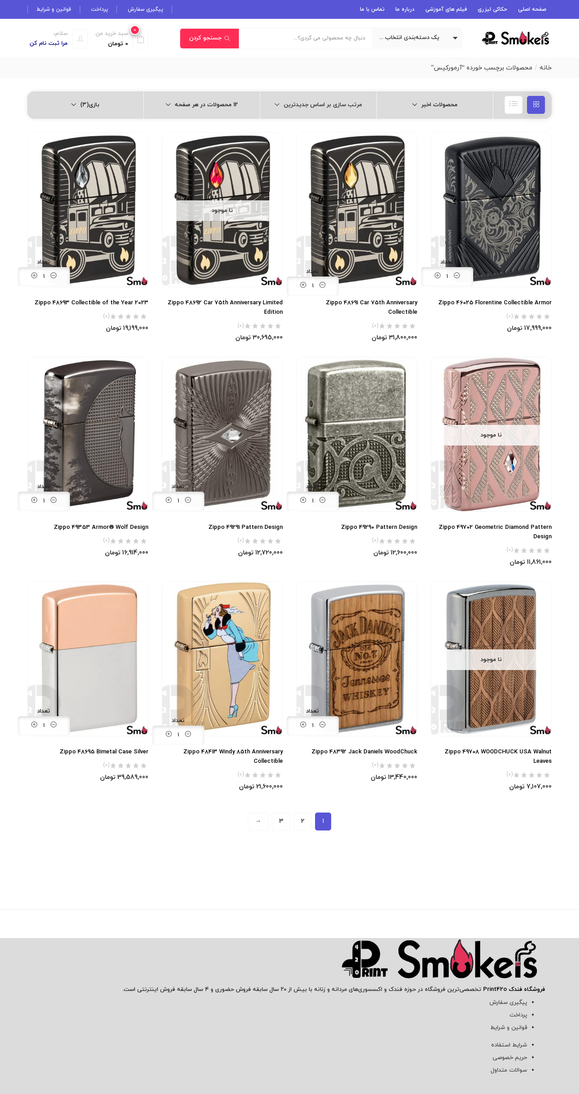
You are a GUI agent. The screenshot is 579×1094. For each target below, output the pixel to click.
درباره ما (405, 9)
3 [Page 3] (281, 821)
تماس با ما (372, 9)
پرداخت (99, 9)
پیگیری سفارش (145, 9)
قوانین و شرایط (53, 9)
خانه (546, 68)
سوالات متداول (509, 1070)
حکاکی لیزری (492, 9)
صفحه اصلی (532, 9)
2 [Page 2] (302, 821)
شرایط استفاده (509, 1045)
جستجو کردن (209, 38)
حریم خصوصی (510, 1058)
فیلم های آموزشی (446, 9)
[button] (417, 38)
